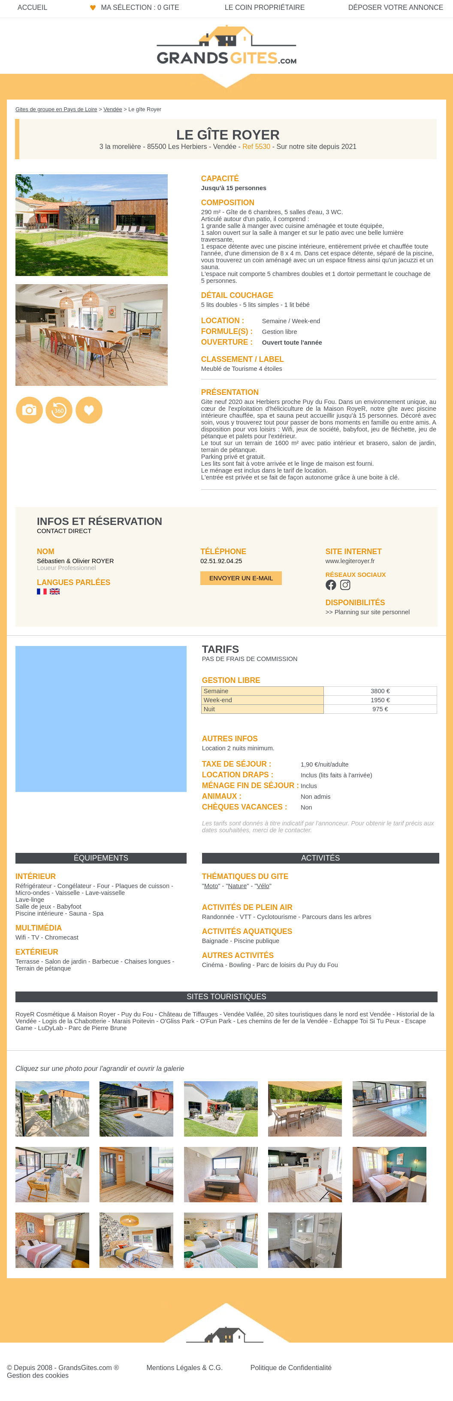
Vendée (112, 109)
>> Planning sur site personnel (368, 612)
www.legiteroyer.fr (350, 561)
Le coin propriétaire (265, 7)
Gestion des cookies (38, 1375)
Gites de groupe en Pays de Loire (56, 109)
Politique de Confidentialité (291, 1367)
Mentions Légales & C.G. (184, 1367)
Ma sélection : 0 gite (140, 7)
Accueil (32, 7)
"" (211, 885)
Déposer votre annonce (395, 7)
